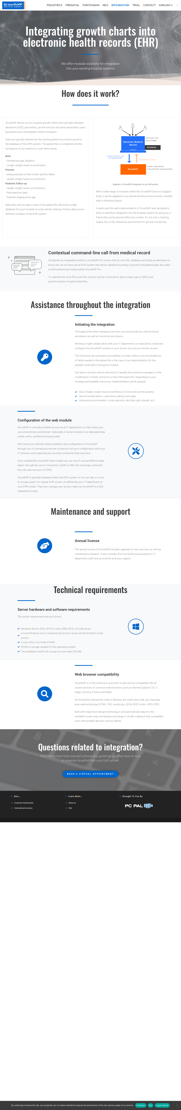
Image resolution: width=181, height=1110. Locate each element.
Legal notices (162, 1105)
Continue (141, 1105)
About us (72, 1090)
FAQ (70, 1096)
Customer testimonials (23, 1090)
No (150, 1105)
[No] (177, 1105)
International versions (23, 1096)
